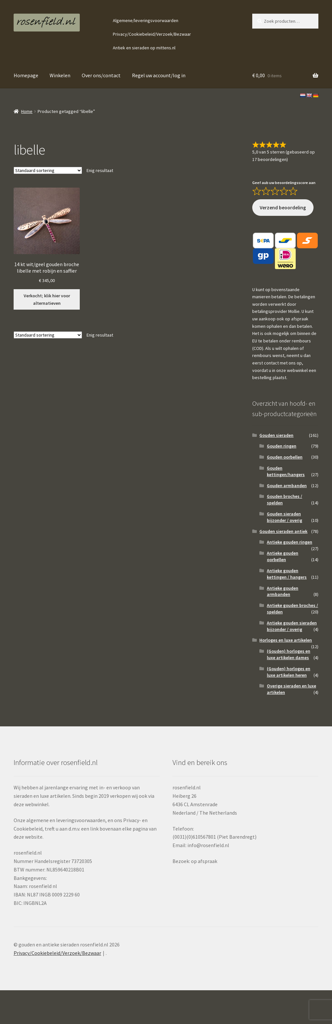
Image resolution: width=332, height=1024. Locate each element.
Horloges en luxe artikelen (285, 640)
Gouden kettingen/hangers (286, 471)
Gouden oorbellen (284, 457)
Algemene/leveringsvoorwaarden (145, 20)
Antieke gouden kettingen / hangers (287, 574)
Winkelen (60, 75)
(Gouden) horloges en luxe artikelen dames (288, 654)
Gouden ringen (281, 446)
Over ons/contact (101, 75)
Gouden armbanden (287, 485)
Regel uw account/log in (158, 75)
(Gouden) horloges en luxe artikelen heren (288, 672)
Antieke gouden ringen (289, 542)
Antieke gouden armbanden (282, 591)
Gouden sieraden (276, 435)
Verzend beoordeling (283, 207)
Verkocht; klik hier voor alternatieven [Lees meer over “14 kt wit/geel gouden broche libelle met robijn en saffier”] (47, 299)
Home (26, 111)
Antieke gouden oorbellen (282, 556)
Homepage (26, 75)
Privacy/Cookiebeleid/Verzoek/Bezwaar (152, 34)
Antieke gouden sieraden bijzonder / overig (292, 626)
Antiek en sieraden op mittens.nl (144, 48)
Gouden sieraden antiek (283, 531)
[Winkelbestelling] (48, 170)
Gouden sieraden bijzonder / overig (284, 517)
